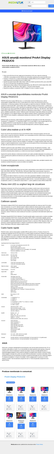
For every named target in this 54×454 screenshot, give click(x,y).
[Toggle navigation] (27, 11)
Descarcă (9, 399)
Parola (29, 6)
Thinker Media (39, 444)
